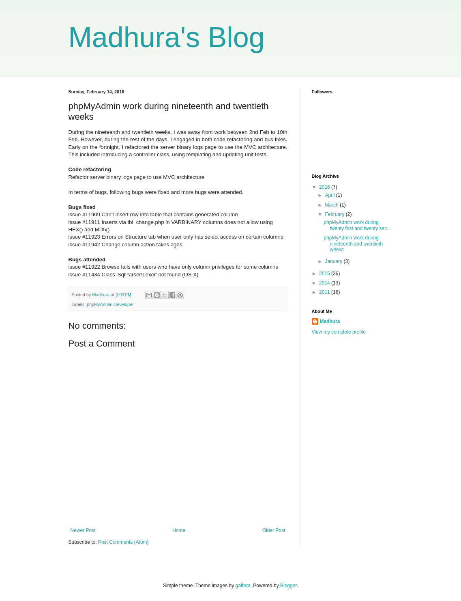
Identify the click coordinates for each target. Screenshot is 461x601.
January (334, 261)
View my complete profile (339, 332)
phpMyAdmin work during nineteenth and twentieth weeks (353, 243)
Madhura (330, 321)
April (330, 195)
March (332, 205)
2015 (325, 273)
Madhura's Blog (167, 37)
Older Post (273, 530)
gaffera (242, 585)
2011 (325, 292)
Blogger (288, 585)
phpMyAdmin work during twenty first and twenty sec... (357, 225)
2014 (325, 283)
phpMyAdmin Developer (110, 304)
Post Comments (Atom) (123, 542)
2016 (325, 187)
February (335, 214)
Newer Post (83, 530)
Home (178, 530)
